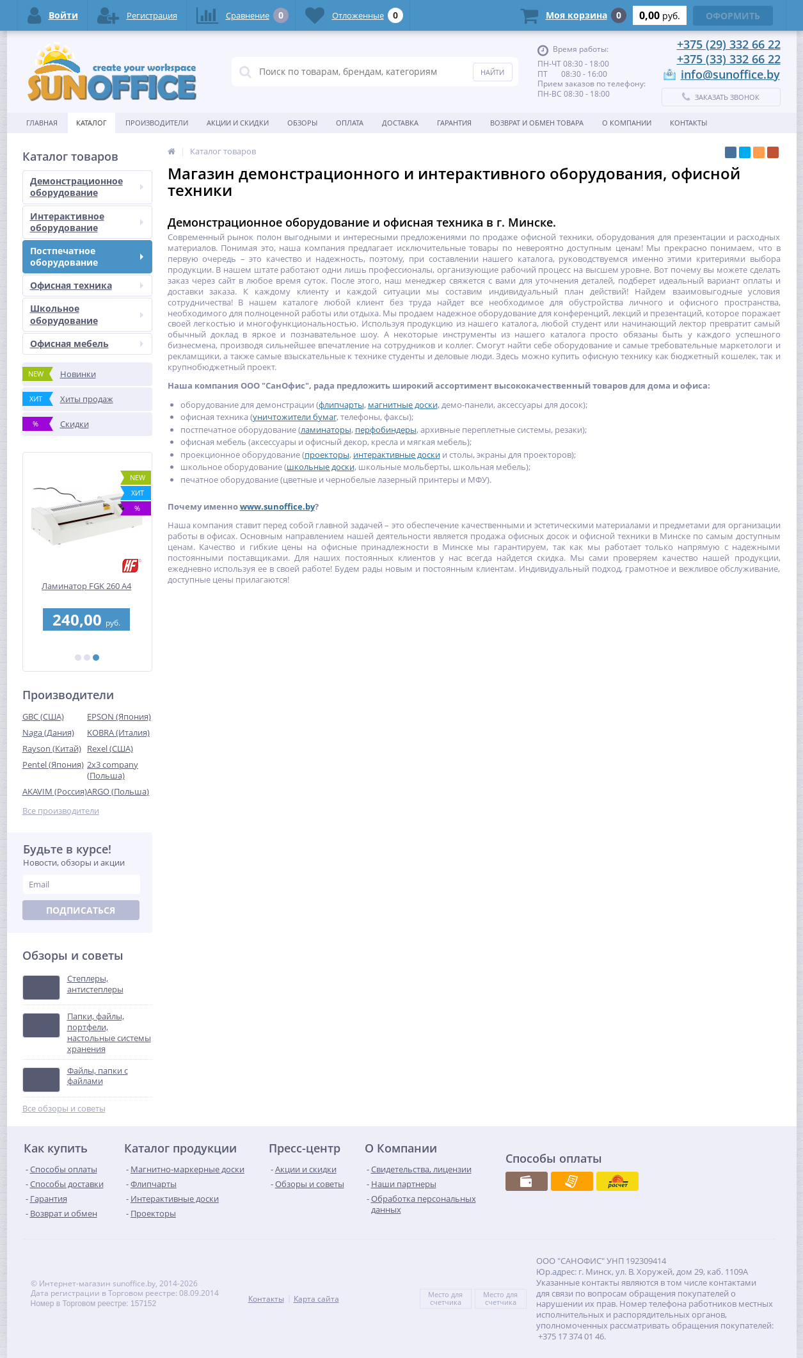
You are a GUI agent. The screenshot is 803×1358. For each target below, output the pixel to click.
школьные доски (320, 467)
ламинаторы (326, 429)
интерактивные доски (396, 454)
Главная (42, 122)
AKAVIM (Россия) (54, 791)
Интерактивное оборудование (86, 222)
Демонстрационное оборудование (86, 186)
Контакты (688, 122)
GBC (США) (43, 716)
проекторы (327, 454)
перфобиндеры (386, 429)
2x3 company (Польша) (112, 770)
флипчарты (341, 404)
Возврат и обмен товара (537, 122)
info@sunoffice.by (730, 74)
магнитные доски (403, 404)
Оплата (349, 122)
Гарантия (454, 122)
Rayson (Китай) (51, 748)
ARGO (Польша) (118, 791)
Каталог (91, 122)
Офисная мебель (86, 343)
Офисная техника (86, 285)
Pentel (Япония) (53, 764)
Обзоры (302, 122)
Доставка (400, 122)
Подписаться (80, 910)
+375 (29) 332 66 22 (729, 44)
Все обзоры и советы (64, 1108)
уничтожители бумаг (295, 417)
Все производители (60, 810)
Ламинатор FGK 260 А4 (87, 586)
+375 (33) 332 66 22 (729, 59)
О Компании (626, 122)
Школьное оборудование (86, 314)
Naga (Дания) (48, 732)
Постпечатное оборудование (86, 256)
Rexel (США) (110, 748)
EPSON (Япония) (119, 716)
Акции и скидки (238, 122)
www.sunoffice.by (277, 506)
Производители (156, 122)
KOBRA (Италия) (118, 732)
